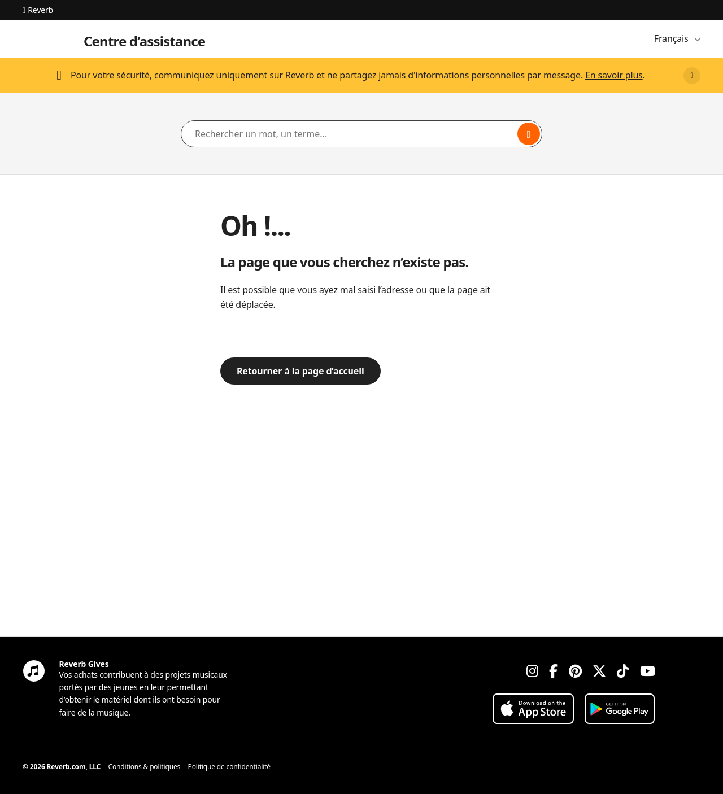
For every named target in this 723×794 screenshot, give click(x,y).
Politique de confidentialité (229, 766)
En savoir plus (614, 75)
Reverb (38, 10)
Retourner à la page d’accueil (300, 371)
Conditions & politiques (144, 766)
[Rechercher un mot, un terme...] (361, 133)
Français (672, 38)
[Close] (691, 75)
